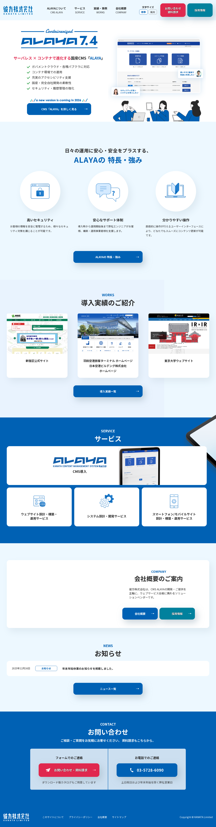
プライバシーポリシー (80, 817)
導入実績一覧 (108, 391)
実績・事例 (100, 10)
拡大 (152, 12)
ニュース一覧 (108, 689)
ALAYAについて (56, 10)
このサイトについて (53, 817)
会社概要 (121, 10)
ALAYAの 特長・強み (108, 257)
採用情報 (200, 10)
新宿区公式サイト (37, 361)
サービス (79, 10)
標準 (143, 12)
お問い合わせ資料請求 (173, 10)
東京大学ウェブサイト (179, 361)
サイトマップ (119, 817)
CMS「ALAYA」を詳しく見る (59, 109)
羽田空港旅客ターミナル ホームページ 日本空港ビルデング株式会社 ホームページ (108, 366)
